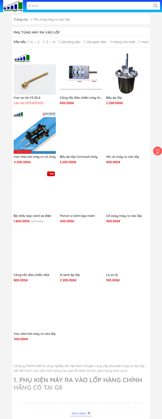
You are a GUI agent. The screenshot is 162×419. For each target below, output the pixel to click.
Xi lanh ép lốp (70, 275)
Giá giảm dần (95, 42)
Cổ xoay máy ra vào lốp (124, 216)
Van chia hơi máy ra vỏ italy (35, 157)
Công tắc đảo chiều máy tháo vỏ (81, 98)
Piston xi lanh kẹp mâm (77, 216)
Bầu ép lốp (114, 98)
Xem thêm (81, 413)
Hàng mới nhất (122, 42)
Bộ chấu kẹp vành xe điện (33, 216)
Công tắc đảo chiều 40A (31, 275)
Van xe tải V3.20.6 (27, 98)
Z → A (49, 42)
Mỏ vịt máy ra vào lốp (122, 157)
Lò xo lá (112, 275)
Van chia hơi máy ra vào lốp (35, 334)
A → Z (33, 42)
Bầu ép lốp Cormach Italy (78, 157)
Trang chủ (21, 19)
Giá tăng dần (69, 42)
